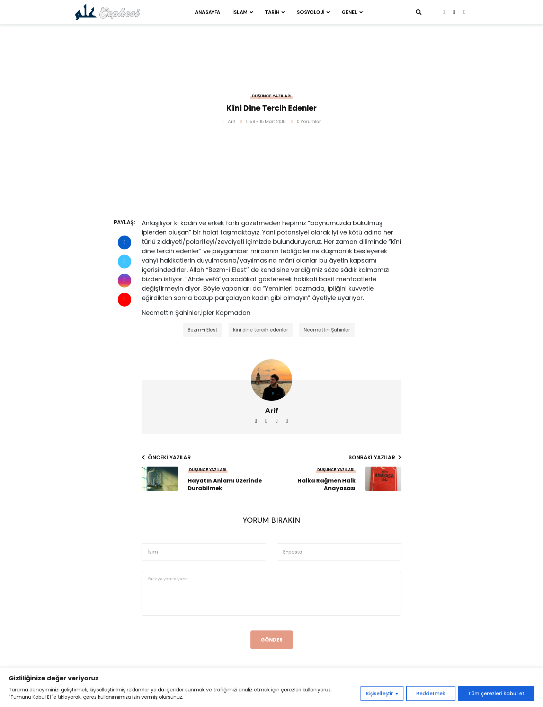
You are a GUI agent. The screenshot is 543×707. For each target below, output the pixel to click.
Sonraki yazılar (374, 457)
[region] (271, 687)
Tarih (272, 12)
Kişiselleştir (379, 693)
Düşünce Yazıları (271, 96)
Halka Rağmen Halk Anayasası (326, 484)
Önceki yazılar (166, 457)
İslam (240, 12)
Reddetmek (430, 693)
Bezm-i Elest (202, 329)
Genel (349, 12)
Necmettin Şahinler (327, 329)
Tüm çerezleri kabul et (496, 693)
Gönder (272, 639)
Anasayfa (207, 12)
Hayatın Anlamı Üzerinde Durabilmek (225, 484)
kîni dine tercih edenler (260, 329)
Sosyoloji (310, 12)
